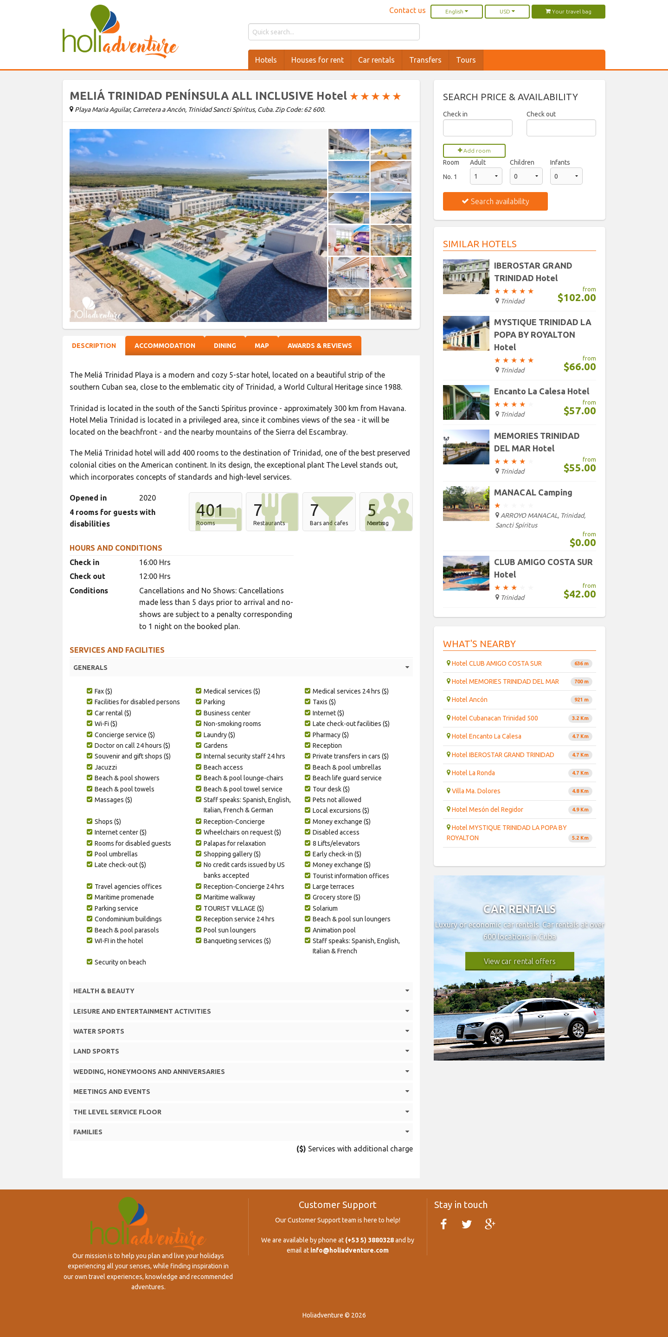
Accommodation (165, 345)
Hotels (266, 60)
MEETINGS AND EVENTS (241, 1091)
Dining (225, 345)
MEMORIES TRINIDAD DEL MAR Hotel (537, 442)
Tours (466, 60)
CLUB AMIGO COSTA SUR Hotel (543, 568)
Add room (474, 151)
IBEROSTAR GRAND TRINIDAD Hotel (533, 272)
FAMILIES (241, 1132)
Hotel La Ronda (519, 773)
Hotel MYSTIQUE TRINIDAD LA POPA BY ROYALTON (519, 833)
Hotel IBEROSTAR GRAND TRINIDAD (519, 755)
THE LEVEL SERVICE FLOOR (241, 1112)
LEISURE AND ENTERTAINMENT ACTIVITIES (241, 1011)
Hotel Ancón (519, 699)
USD (507, 11)
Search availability (495, 201)
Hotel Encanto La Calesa (519, 736)
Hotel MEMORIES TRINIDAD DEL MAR (519, 681)
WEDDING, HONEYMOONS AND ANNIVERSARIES (241, 1072)
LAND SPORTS (241, 1051)
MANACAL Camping (533, 492)
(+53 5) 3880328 (369, 1240)
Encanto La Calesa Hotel (541, 391)
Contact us (407, 10)
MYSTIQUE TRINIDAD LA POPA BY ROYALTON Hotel (542, 334)
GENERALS (241, 667)
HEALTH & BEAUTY (241, 991)
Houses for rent (317, 60)
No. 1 (450, 176)
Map (262, 345)
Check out (541, 114)
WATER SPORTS (241, 1031)
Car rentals (376, 60)
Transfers (425, 60)
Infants (560, 162)
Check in (455, 114)
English (456, 11)
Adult (478, 162)
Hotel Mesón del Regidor (519, 809)
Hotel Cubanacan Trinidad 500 (519, 718)
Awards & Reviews (320, 345)
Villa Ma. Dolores (519, 791)
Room (451, 162)
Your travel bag (568, 11)
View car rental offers (520, 961)
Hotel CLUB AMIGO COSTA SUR (519, 663)
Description (94, 345)
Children (522, 162)
